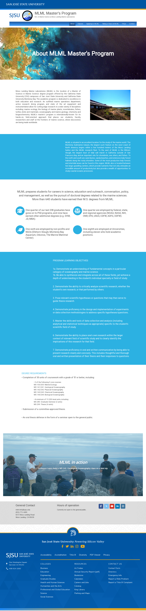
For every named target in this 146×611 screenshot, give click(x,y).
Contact (132, 24)
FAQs (124, 24)
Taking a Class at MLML (110, 24)
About (72, 24)
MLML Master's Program (55, 13)
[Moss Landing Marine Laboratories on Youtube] (112, 506)
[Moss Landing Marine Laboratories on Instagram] (123, 506)
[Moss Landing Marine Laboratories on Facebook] (101, 506)
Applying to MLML (92, 24)
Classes (80, 24)
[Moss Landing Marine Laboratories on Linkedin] (117, 506)
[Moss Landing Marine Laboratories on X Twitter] (106, 506)
